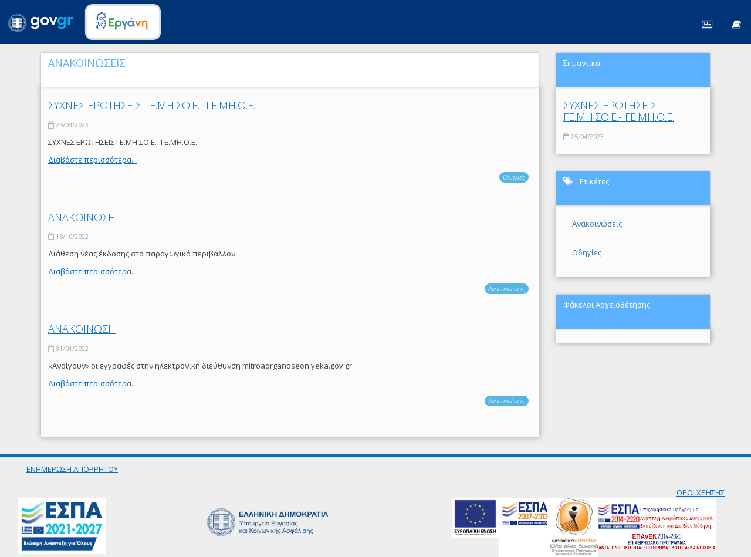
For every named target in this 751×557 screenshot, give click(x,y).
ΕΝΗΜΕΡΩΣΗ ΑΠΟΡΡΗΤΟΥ (72, 469)
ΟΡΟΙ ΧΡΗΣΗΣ (700, 492)
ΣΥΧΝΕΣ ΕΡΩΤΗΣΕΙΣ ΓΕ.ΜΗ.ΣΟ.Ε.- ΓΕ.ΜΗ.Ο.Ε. (151, 105)
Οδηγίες (514, 177)
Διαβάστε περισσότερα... (92, 159)
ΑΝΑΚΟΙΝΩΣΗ (82, 217)
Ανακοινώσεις (506, 288)
